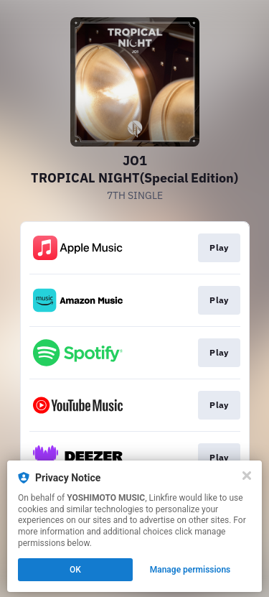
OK (75, 570)
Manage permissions (190, 570)
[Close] (246, 475)
